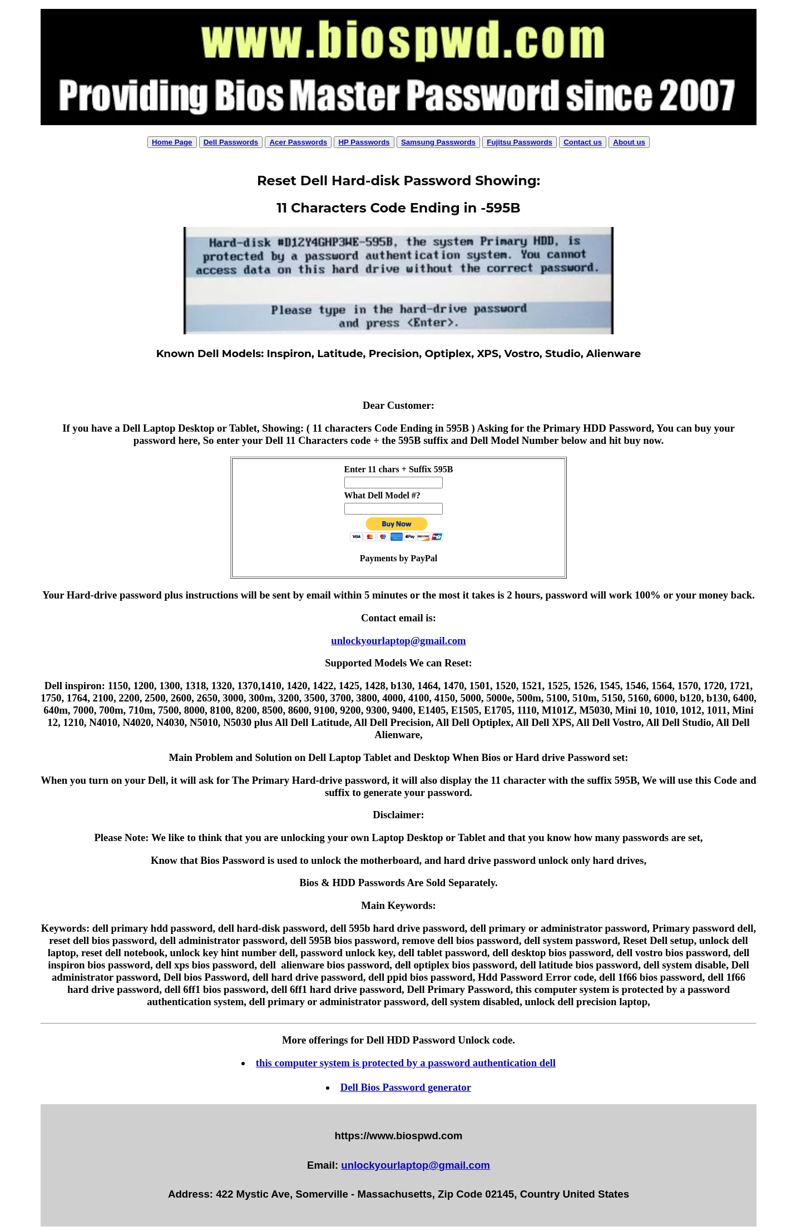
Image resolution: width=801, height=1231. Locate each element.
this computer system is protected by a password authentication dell (406, 1063)
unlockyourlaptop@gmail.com (398, 640)
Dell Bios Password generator (405, 1087)
